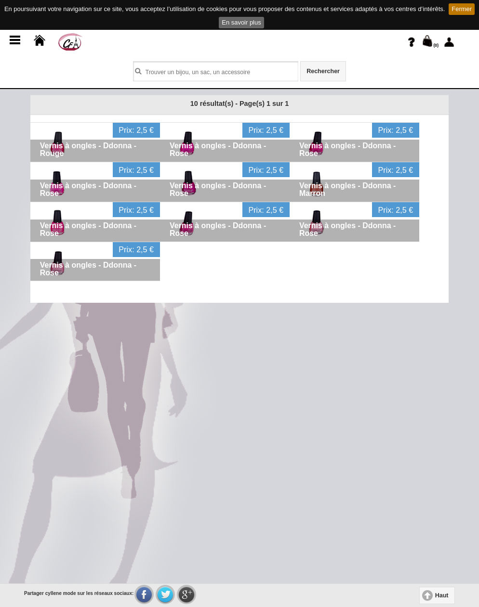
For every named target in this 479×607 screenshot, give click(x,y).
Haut (442, 595)
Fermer (462, 9)
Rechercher (323, 71)
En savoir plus (241, 22)
